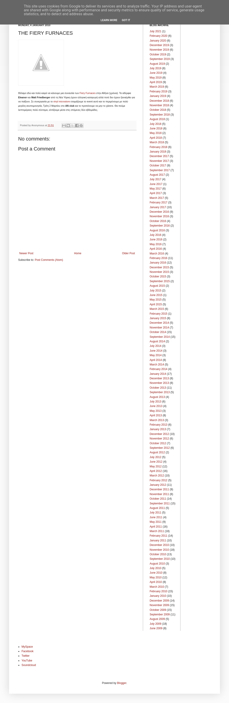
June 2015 (156, 295)
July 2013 (155, 401)
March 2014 (157, 364)
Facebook (28, 651)
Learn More (109, 20)
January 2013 (158, 429)
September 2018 (160, 114)
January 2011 (158, 540)
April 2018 (156, 137)
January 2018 (158, 151)
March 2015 (157, 309)
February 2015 (158, 313)
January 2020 (158, 40)
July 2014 (155, 346)
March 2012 (157, 475)
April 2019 (156, 82)
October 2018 (158, 109)
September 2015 (160, 281)
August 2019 (157, 63)
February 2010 (158, 591)
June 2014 (156, 350)
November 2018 (159, 105)
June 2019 (156, 72)
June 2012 (156, 461)
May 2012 (156, 466)
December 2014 (159, 322)
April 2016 (156, 248)
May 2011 (156, 521)
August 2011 (157, 508)
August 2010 (157, 563)
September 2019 (160, 59)
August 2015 (157, 285)
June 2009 (156, 628)
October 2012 (158, 443)
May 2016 (156, 244)
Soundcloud (29, 665)
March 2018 (157, 142)
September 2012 (160, 447)
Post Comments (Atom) (49, 259)
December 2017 (159, 156)
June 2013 (156, 406)
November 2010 (159, 549)
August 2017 (157, 174)
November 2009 (159, 605)
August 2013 (157, 397)
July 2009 (155, 623)
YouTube (27, 660)
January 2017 (158, 207)
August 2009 (157, 619)
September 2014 (160, 336)
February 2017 (158, 202)
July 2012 (155, 457)
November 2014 (159, 327)
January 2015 (158, 318)
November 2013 (159, 383)
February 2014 (158, 369)
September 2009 (160, 614)
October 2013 (158, 387)
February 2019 (158, 91)
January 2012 (158, 484)
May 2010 (156, 577)
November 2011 (159, 494)
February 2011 (158, 535)
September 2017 (160, 170)
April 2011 (156, 526)
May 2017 (156, 188)
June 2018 (156, 128)
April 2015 (156, 304)
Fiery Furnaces (87, 93)
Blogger (121, 683)
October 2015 (158, 276)
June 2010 (156, 572)
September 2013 (160, 392)
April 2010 (156, 582)
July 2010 (155, 568)
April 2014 (156, 360)
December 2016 (159, 211)
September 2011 (160, 503)
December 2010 (159, 545)
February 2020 (158, 35)
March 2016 (157, 253)
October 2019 (158, 54)
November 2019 (159, 49)
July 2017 (155, 179)
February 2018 (158, 147)
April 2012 (156, 471)
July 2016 (155, 235)
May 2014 (156, 355)
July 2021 (155, 31)
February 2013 (158, 424)
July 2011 (155, 512)
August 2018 (157, 119)
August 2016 (157, 230)
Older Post (128, 253)
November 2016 (159, 216)
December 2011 (159, 489)
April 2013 (156, 415)
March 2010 (157, 586)
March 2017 (157, 198)
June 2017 (156, 184)
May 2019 (156, 77)
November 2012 (159, 438)
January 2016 (158, 262)
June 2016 (156, 239)
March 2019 (157, 86)
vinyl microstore (61, 101)
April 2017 (156, 193)
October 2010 (158, 554)
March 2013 (157, 420)
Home (77, 253)
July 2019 (155, 68)
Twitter (25, 655)
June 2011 (156, 517)
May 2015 (156, 299)
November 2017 (159, 161)
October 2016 (158, 221)
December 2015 (159, 267)
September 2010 (160, 558)
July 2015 (155, 290)
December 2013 (159, 378)
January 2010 (158, 595)
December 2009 (159, 600)
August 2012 (157, 452)
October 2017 (158, 165)
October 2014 (158, 332)
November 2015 (159, 272)
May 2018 (156, 133)
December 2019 (159, 45)
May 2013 (156, 410)
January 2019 (158, 96)
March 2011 (157, 531)
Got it (126, 20)
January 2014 (158, 373)
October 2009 (158, 610)
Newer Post (26, 253)
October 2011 (158, 498)
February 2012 (158, 480)
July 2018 (155, 124)
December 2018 (159, 100)
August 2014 (157, 341)
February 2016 (158, 258)
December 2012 (159, 434)
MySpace (27, 646)
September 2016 (160, 225)
